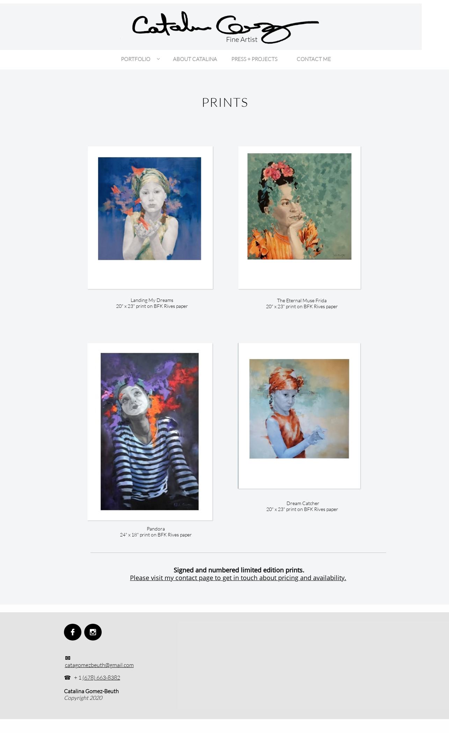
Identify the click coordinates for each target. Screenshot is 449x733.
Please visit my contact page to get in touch (194, 577)
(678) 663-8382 (101, 677)
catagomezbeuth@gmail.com (99, 664)
